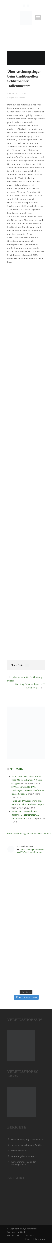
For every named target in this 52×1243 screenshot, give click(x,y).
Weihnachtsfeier (18, 1150)
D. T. (26, 93)
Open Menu (38, 17)
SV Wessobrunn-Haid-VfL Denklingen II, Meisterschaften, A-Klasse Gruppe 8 (28, 790)
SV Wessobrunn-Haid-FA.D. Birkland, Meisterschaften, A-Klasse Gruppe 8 (25, 815)
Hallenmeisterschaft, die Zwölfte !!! (27, 1145)
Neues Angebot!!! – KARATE (24, 1156)
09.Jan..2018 (14, 93)
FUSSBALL (22, 97)
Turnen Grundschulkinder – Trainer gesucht (24, 1163)
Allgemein (13, 97)
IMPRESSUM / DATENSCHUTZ (21, 1235)
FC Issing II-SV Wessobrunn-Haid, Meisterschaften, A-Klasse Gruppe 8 (28, 804)
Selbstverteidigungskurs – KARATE (27, 1139)
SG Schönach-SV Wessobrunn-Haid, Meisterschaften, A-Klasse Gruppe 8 (27, 780)
